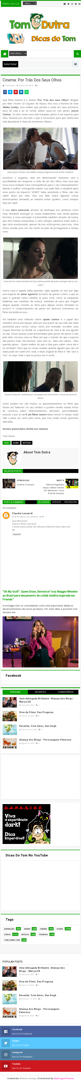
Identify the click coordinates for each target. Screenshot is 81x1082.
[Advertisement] (26, 777)
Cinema (43, 929)
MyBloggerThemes (64, 1078)
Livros (7, 934)
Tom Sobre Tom (12, 940)
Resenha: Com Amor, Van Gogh (37, 726)
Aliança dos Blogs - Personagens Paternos (45, 739)
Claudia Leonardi (22, 513)
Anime (27, 929)
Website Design (27, 1078)
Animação (9, 929)
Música (25, 934)
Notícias (27, 443)
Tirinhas (43, 934)
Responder (17, 534)
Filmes (16, 443)
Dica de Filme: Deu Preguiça (36, 712)
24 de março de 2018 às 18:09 (29, 517)
